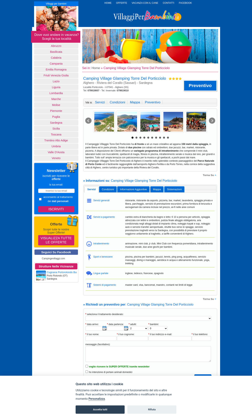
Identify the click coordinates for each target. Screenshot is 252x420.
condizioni (117, 102)
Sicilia (56, 128)
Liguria (56, 87)
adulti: (133, 324)
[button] (200, 86)
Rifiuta (152, 409)
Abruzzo (56, 45)
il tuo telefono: (200, 334)
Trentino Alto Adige (56, 140)
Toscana (56, 134)
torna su (210, 175)
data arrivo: (92, 324)
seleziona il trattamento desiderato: (104, 314)
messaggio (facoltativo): (97, 344)
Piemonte (56, 110)
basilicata (56, 51)
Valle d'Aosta (56, 152)
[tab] (91, 189)
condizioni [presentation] (108, 189)
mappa (135, 102)
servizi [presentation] (91, 189)
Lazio (56, 81)
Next (212, 121)
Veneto (56, 158)
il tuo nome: (92, 334)
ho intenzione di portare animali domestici (110, 372)
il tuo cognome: (125, 334)
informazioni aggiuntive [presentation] (133, 189)
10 (168, 138)
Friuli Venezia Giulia (56, 75)
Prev (88, 121)
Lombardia (56, 93)
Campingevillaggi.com (53, 258)
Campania (56, 63)
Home (96, 68)
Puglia (56, 116)
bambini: (153, 324)
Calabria (56, 57)
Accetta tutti (100, 409)
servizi (100, 102)
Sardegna (56, 122)
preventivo (152, 102)
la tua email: (56, 184)
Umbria (56, 146)
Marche (56, 99)
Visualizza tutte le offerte (56, 240)
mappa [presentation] (157, 189)
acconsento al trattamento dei (56, 199)
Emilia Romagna (56, 69)
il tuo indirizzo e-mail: (160, 334)
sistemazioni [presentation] (174, 189)
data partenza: (115, 324)
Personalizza (96, 399)
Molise (56, 105)
